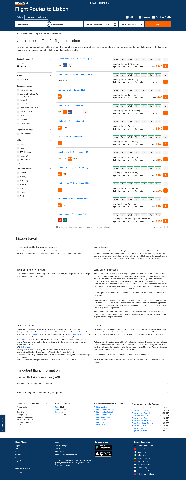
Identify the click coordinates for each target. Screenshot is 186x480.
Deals (93, 3)
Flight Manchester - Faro (141, 428)
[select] (165, 66)
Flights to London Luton (102, 415)
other (19, 70)
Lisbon (23, 66)
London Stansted (26, 112)
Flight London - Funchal (141, 413)
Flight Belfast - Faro (139, 431)
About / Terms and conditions (66, 455)
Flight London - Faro (139, 418)
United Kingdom (25, 134)
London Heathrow (26, 90)
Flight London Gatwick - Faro (143, 408)
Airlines (18, 455)
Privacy (57, 449)
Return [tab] (20, 17)
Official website (26, 347)
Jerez (57, 415)
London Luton (25, 123)
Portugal (22, 63)
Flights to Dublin (100, 420)
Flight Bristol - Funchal (140, 410)
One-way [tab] (30, 17)
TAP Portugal (47, 332)
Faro (57, 407)
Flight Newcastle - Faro (140, 415)
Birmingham (24, 119)
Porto (57, 410)
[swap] (49, 24)
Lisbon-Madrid (33, 334)
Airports (18, 458)
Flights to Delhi (99, 425)
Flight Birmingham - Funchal (142, 423)
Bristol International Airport (29, 108)
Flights (17, 446)
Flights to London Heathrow (104, 410)
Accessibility (59, 452)
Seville (57, 412)
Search (158, 24)
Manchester (24, 100)
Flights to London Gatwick (103, 412)
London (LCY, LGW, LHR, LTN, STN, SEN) (29, 95)
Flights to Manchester (102, 417)
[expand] (165, 60)
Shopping (104, 3)
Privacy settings (61, 446)
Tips (16, 452)
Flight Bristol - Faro (139, 425)
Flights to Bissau (100, 422)
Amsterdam (23, 339)
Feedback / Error (2, 423)
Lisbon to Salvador (78, 334)
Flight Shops (19, 461)
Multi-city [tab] (42, 17)
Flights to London (100, 407)
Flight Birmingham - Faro (141, 420)
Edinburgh (23, 104)
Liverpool (23, 115)
